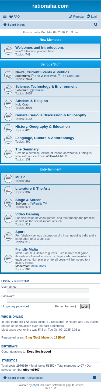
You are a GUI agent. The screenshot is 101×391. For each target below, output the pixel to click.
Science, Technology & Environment (46, 86)
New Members (50, 40)
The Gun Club (68, 75)
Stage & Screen (28, 200)
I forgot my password (15, 306)
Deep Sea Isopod (39, 351)
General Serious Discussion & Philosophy (50, 115)
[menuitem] (14, 16)
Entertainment (50, 169)
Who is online (12, 316)
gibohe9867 (31, 369)
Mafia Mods (38, 266)
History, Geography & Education (42, 126)
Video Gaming (27, 214)
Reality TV (38, 203)
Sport (20, 232)
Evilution (37, 90)
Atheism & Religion (31, 101)
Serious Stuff (50, 64)
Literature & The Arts (33, 188)
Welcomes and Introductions (39, 47)
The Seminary (27, 149)
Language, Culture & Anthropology (44, 138)
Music (20, 177)
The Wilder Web (43, 75)
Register (22, 281)
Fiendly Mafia (26, 249)
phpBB (37, 385)
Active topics (35, 377)
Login (5, 281)
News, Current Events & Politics (42, 72)
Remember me (67, 306)
